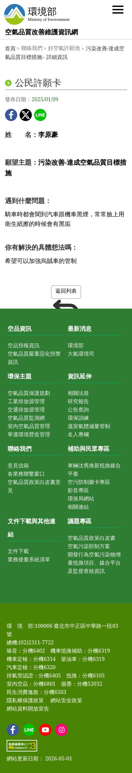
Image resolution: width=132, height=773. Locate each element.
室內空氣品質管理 (29, 426)
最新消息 (80, 328)
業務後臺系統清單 (29, 559)
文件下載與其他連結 (31, 527)
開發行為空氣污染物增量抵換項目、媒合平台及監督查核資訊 (94, 563)
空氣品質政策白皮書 (91, 537)
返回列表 (66, 293)
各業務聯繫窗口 (26, 473)
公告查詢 (78, 409)
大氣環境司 (81, 353)
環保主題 (20, 376)
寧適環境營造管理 (29, 434)
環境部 (76, 345)
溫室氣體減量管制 (89, 426)
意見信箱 (18, 465)
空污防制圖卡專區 (89, 482)
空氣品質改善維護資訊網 (41, 31)
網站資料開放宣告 (28, 708)
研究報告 (78, 401)
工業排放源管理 (26, 401)
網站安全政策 (66, 700)
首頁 (10, 48)
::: (7, 320)
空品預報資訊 (23, 345)
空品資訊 (20, 328)
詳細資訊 (57, 57)
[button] (117, 9)
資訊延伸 (80, 376)
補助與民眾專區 (88, 448)
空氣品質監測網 (26, 417)
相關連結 (78, 506)
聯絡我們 (20, 448)
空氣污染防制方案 (89, 546)
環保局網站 (81, 498)
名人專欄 (78, 434)
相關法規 (78, 393)
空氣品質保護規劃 (29, 393)
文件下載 (18, 551)
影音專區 (78, 490)
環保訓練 (78, 417)
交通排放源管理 (26, 409)
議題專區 (80, 521)
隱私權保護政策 (25, 700)
